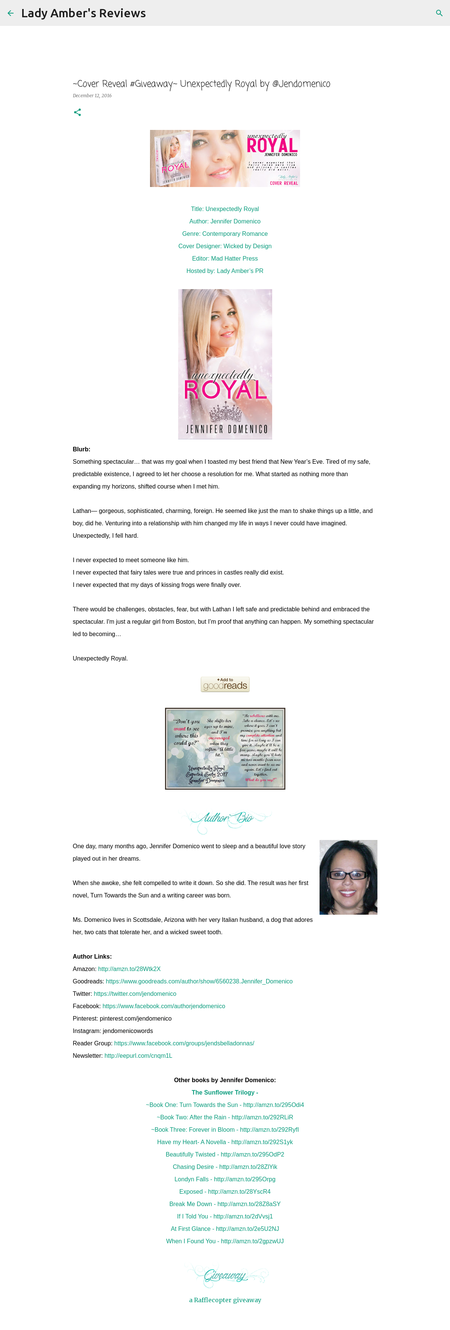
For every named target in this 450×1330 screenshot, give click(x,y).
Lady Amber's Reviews (83, 13)
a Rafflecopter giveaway (225, 1300)
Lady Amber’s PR (240, 271)
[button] (77, 113)
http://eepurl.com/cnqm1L (139, 1056)
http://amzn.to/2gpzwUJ (252, 1241)
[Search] (156, 13)
